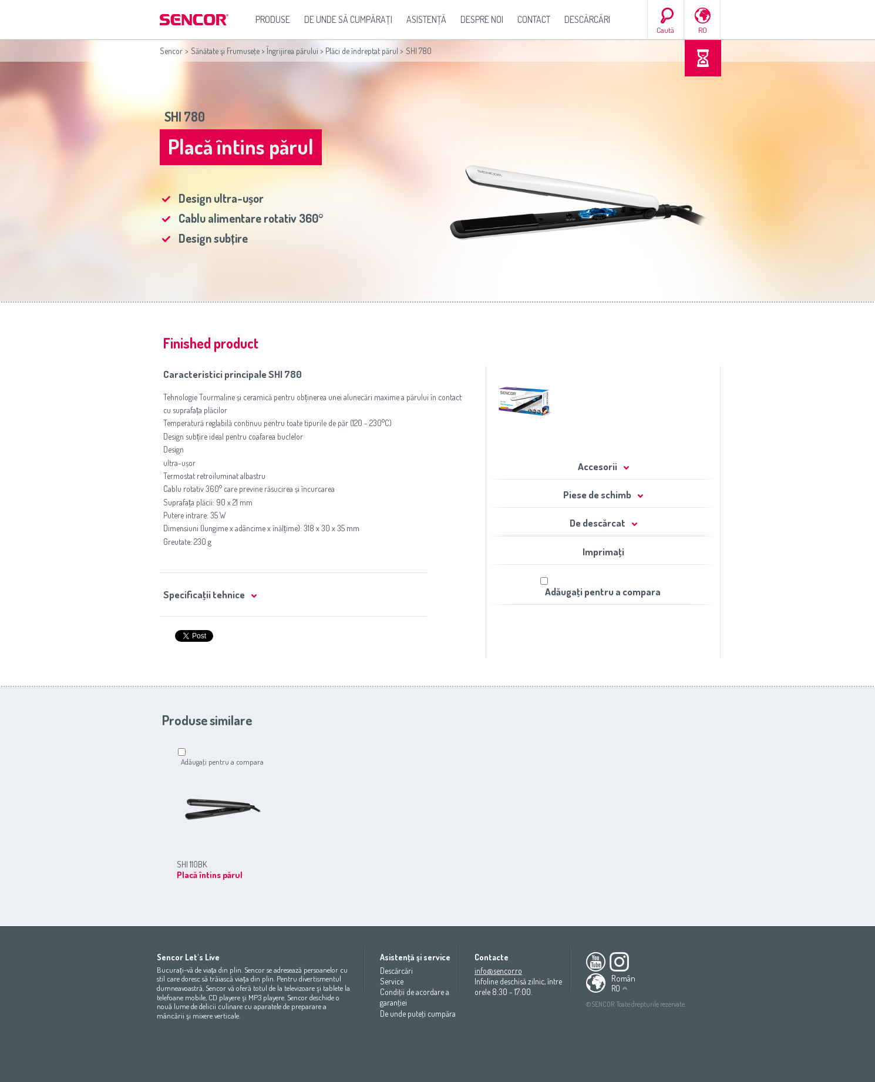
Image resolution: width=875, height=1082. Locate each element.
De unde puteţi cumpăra (418, 1014)
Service (391, 981)
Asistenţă (426, 19)
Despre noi (481, 19)
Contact (533, 19)
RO (702, 30)
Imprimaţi (603, 551)
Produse (272, 19)
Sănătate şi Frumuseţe (225, 51)
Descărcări (587, 19)
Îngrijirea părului (292, 51)
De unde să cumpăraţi (348, 19)
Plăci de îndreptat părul (361, 51)
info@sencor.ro (498, 971)
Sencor (171, 51)
